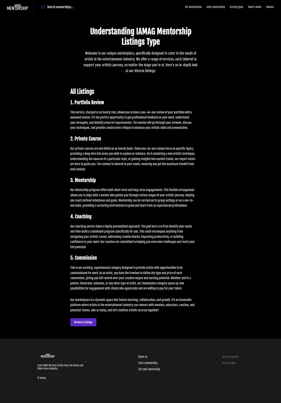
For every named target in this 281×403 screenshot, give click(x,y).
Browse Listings (83, 322)
